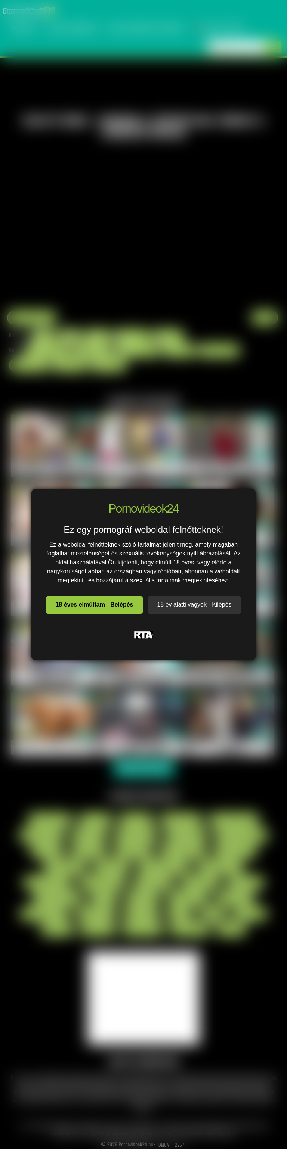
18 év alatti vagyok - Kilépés (194, 604)
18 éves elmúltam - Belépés (94, 604)
